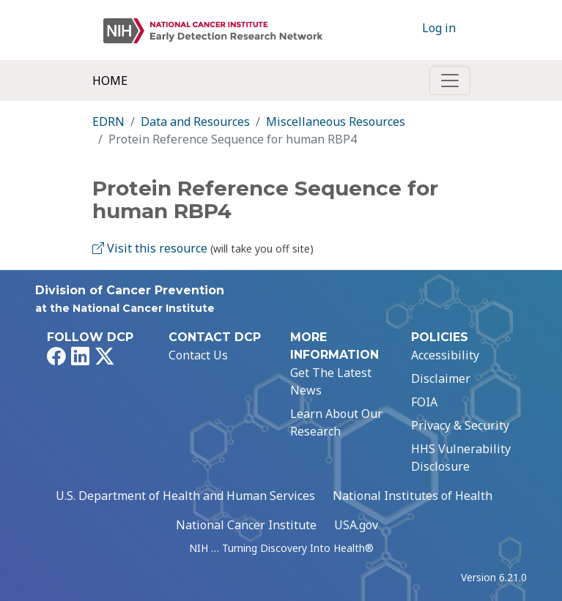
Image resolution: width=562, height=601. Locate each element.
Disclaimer (440, 378)
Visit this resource (149, 248)
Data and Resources (195, 121)
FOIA (424, 402)
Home (109, 80)
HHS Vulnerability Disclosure (461, 457)
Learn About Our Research (336, 422)
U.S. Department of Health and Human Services (185, 496)
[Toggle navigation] (449, 80)
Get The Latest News (330, 381)
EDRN (108, 121)
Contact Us (198, 355)
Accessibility (445, 355)
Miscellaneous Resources (335, 121)
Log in (439, 28)
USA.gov (356, 525)
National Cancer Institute (246, 525)
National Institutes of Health (412, 496)
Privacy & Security (460, 425)
